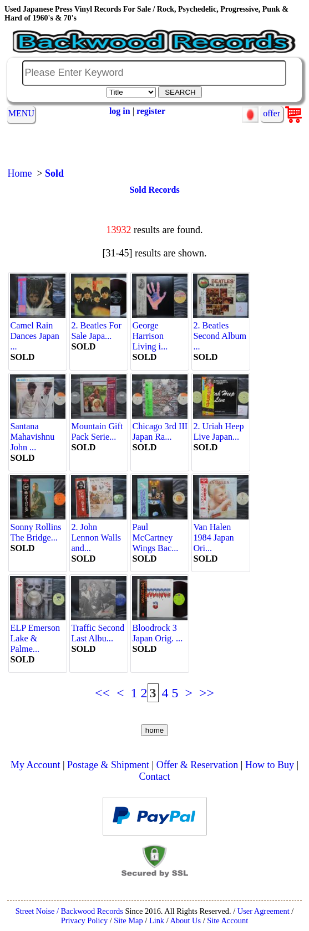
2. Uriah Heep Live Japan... (221, 426)
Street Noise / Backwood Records (69, 911)
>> (206, 693)
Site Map (128, 920)
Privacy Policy (84, 920)
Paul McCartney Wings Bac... (160, 532)
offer (271, 113)
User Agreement (263, 911)
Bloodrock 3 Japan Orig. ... (160, 628)
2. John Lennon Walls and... (98, 532)
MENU (21, 113)
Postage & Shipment (108, 764)
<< (102, 693)
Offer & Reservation (197, 764)
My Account (35, 764)
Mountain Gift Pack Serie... (98, 426)
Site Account (227, 920)
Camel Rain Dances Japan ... (37, 331)
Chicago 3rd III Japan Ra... (160, 426)
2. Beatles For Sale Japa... (98, 325)
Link (156, 920)
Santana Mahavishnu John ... (37, 431)
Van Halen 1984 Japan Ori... (221, 532)
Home (19, 173)
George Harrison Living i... (160, 331)
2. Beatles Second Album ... (221, 331)
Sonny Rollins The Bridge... (37, 527)
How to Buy (269, 764)
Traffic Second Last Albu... (98, 628)
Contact (154, 776)
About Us (185, 920)
